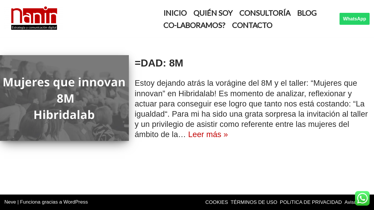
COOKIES (216, 202)
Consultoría (264, 12)
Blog (307, 12)
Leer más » (208, 134)
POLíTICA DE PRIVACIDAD (311, 202)
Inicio (175, 12)
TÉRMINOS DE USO (254, 202)
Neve (10, 202)
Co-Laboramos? (194, 25)
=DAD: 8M (159, 63)
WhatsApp (354, 18)
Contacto (252, 25)
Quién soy (213, 12)
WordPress (75, 202)
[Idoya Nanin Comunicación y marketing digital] (35, 18)
